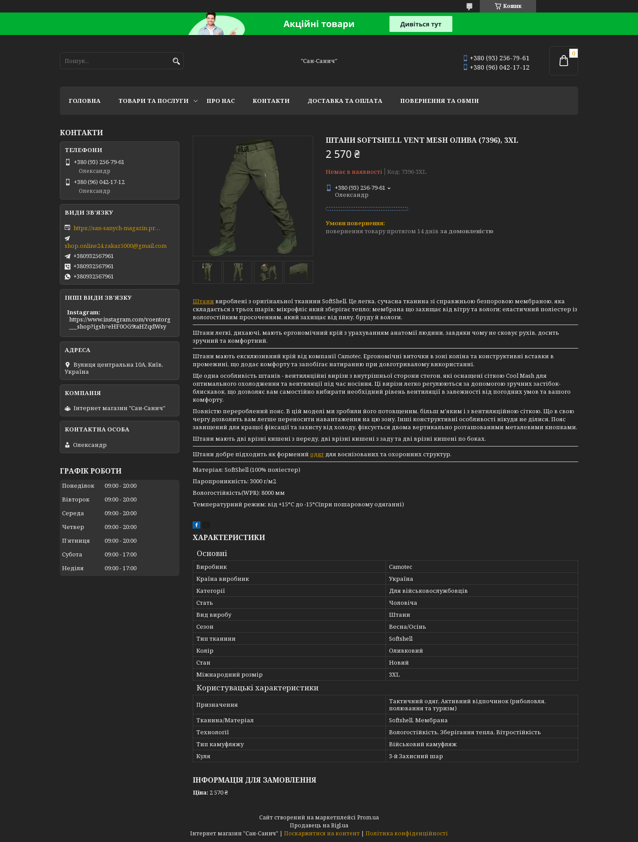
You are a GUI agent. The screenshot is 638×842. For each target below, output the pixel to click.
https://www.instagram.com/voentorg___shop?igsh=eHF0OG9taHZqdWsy (120, 323)
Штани (203, 301)
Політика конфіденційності (407, 833)
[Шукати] (176, 61)
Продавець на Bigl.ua (319, 825)
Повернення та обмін (439, 101)
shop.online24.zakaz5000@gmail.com (116, 245)
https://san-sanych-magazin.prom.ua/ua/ (118, 227)
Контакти (271, 101)
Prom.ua (368, 817)
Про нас (220, 101)
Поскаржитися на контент (322, 833)
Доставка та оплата (344, 101)
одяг (317, 454)
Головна (85, 101)
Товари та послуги (153, 101)
